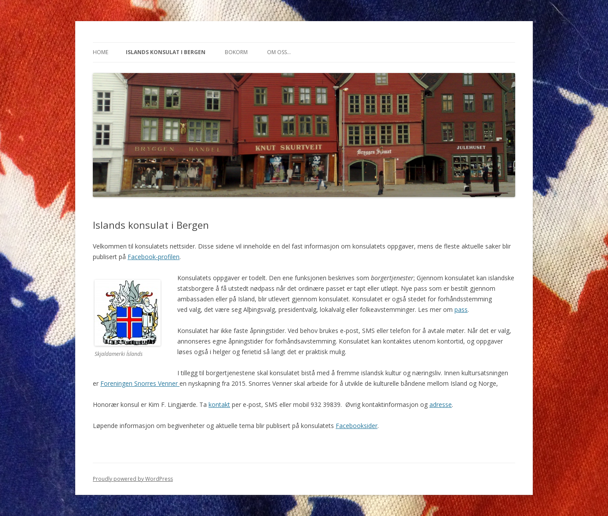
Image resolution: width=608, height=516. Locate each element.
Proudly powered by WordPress (133, 479)
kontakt (219, 404)
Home (100, 52)
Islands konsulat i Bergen (165, 52)
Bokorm (236, 52)
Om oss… (279, 52)
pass (461, 309)
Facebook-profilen (153, 257)
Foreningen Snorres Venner (139, 383)
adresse (440, 404)
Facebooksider (356, 425)
